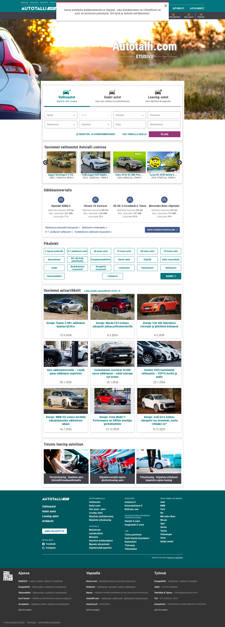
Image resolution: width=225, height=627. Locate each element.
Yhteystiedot (131, 549)
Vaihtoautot (49, 506)
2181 (114, 291)
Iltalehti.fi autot (132, 521)
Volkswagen (166, 534)
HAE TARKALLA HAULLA (135, 134)
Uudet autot (49, 511)
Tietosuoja (130, 545)
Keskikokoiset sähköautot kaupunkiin (93, 232)
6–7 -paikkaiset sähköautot (59, 232)
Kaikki (171, 276)
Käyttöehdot (130, 541)
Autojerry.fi (130, 502)
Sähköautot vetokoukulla (94, 227)
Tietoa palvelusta (133, 534)
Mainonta (93, 537)
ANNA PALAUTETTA (54, 531)
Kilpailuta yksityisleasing (101, 516)
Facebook (51, 544)
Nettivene (44, 2)
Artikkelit (47, 521)
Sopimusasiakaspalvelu (100, 547)
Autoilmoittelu (96, 533)
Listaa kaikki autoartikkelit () (102, 291)
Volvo (163, 538)
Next (179, 162)
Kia (162, 512)
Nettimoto (34, 2)
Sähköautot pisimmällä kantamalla (62, 227)
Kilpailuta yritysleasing (100, 520)
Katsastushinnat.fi (133, 505)
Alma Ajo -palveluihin (175, 558)
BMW (162, 505)
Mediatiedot (95, 530)
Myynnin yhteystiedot (99, 544)
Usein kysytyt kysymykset (137, 538)
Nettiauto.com (131, 509)
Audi (162, 502)
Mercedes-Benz (167, 516)
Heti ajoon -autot (97, 509)
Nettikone (54, 2)
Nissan (163, 520)
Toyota (163, 530)
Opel (162, 523)
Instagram (51, 547)
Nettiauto (24, 2)
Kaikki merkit (166, 541)
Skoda (163, 527)
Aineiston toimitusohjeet (101, 540)
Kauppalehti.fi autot (134, 524)
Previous (45, 162)
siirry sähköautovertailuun (162, 230)
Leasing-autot (50, 516)
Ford (162, 509)
